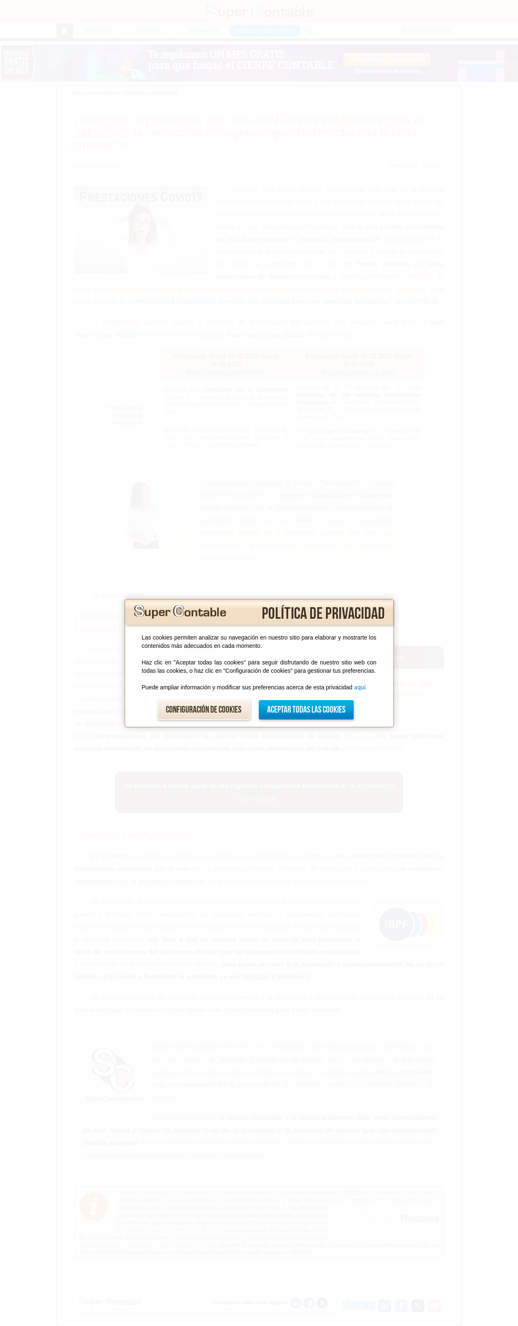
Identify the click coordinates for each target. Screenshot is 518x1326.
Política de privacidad (323, 614)
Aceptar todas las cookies (306, 710)
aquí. (360, 687)
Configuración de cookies (203, 710)
